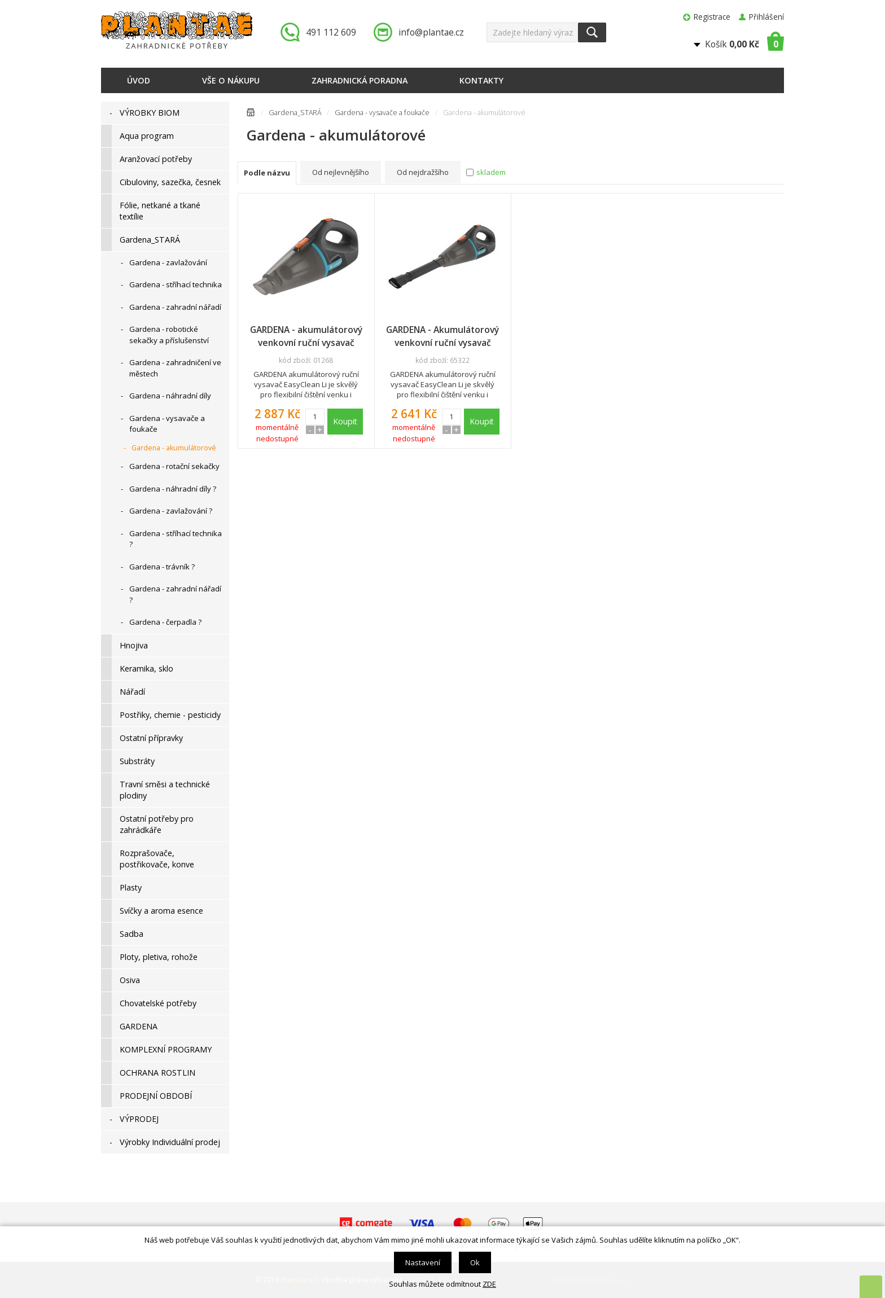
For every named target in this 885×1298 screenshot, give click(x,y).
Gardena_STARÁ (295, 112)
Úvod (138, 80)
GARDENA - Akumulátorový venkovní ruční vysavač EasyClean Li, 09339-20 (442, 336)
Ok (475, 1262)
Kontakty (481, 80)
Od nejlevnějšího (340, 172)
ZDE (489, 1284)
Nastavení (422, 1262)
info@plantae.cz (431, 32)
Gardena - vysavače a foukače (382, 112)
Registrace (712, 16)
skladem (491, 172)
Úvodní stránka (250, 114)
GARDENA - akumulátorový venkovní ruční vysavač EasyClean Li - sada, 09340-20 (305, 336)
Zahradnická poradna (360, 80)
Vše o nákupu (231, 80)
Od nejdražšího (423, 172)
